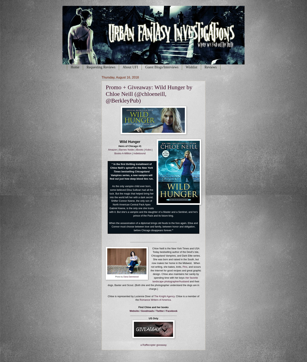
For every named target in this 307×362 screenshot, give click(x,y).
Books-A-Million (122, 153)
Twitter (160, 311)
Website (134, 311)
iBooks (139, 149)
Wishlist (191, 67)
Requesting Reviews (101, 67)
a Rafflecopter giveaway (153, 345)
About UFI (130, 67)
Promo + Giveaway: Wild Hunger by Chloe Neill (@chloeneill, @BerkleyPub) (149, 94)
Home (75, 67)
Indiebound (139, 153)
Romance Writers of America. (156, 300)
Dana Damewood (131, 277)
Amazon (112, 149)
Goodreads (148, 311)
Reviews (211, 67)
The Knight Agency (164, 296)
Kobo (148, 149)
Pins (184, 267)
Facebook (172, 311)
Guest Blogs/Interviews (161, 67)
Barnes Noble (126, 149)
